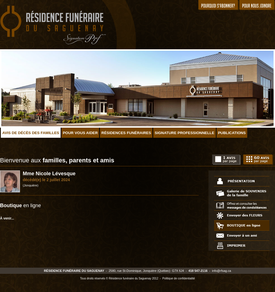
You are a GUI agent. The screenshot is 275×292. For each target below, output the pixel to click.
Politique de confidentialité (178, 278)
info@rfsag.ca (221, 270)
